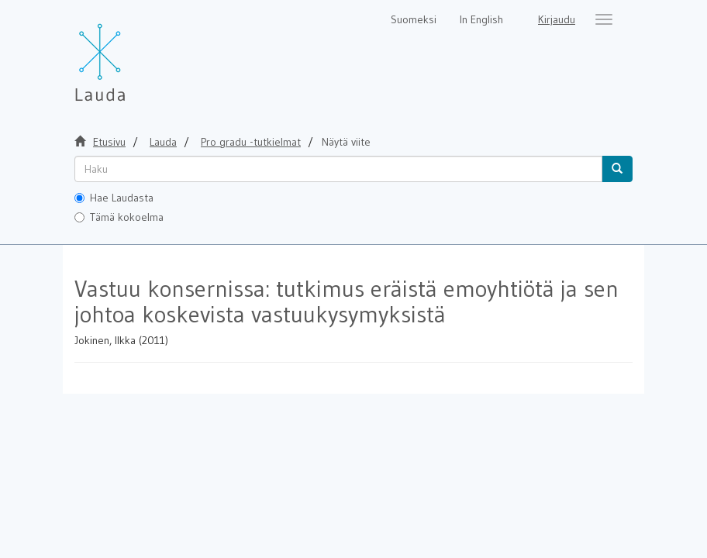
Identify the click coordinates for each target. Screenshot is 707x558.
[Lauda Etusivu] (132, 54)
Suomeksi (413, 19)
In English (481, 19)
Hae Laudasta (113, 198)
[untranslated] (338, 169)
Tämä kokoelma (119, 217)
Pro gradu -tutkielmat (251, 142)
